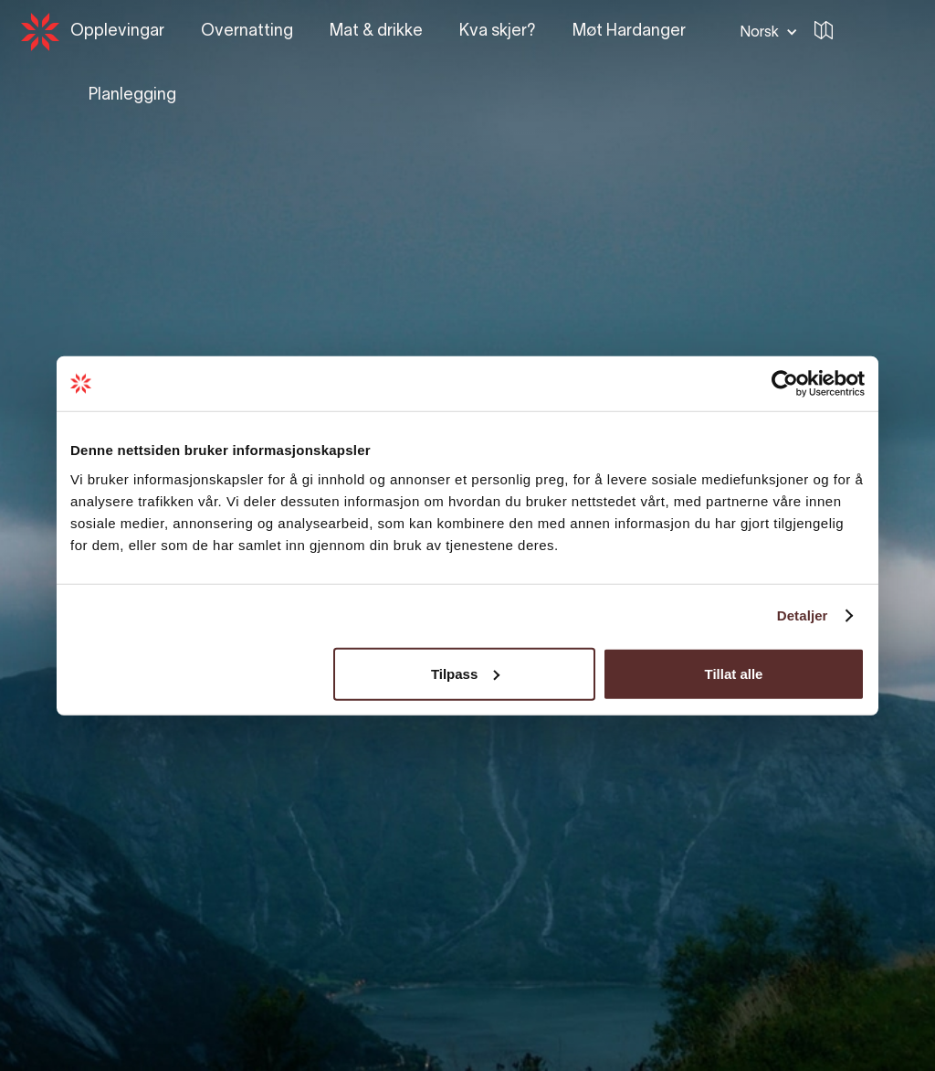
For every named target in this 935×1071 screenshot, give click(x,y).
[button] (765, 31)
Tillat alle (733, 673)
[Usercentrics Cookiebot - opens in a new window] (785, 384)
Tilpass (465, 673)
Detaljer (802, 615)
